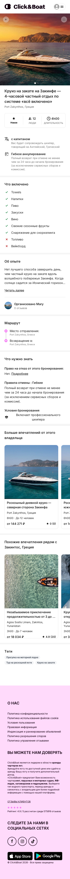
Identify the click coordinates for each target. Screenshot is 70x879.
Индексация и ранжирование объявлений (34, 731)
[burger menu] (59, 6)
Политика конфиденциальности (27, 713)
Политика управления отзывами (28, 740)
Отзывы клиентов (19, 801)
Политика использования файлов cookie (32, 718)
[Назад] (6, 19)
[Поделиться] (64, 19)
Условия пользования (21, 722)
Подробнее (19, 374)
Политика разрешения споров (26, 736)
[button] (35, 83)
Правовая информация (22, 727)
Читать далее (14, 290)
